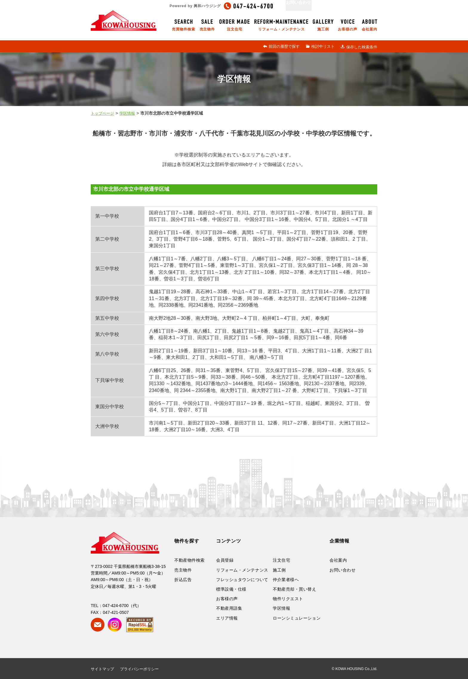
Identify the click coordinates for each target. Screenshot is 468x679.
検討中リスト (320, 46)
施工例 (279, 570)
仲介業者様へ (286, 579)
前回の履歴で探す (281, 46)
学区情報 (281, 608)
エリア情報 (227, 618)
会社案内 (338, 560)
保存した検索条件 (359, 47)
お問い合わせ (342, 570)
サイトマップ (102, 669)
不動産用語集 (229, 608)
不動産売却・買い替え (294, 589)
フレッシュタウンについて (242, 579)
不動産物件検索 (189, 560)
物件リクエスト (288, 598)
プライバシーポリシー (139, 669)
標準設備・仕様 (231, 589)
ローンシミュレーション (297, 618)
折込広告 (183, 579)
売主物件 (183, 570)
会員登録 (224, 560)
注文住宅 (281, 560)
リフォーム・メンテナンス (242, 570)
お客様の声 (227, 598)
